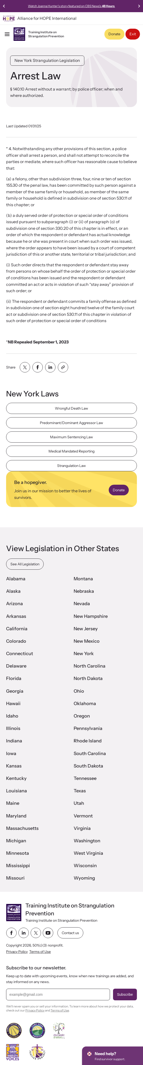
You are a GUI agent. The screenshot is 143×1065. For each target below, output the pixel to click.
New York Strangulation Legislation (47, 60)
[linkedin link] (23, 933)
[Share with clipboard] (63, 367)
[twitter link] (35, 933)
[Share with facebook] (37, 367)
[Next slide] (139, 6)
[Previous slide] (4, 6)
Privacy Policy (17, 951)
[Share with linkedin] (50, 367)
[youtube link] (48, 933)
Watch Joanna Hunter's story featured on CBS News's (71, 6)
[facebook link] (11, 933)
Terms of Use (40, 951)
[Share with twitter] (25, 367)
